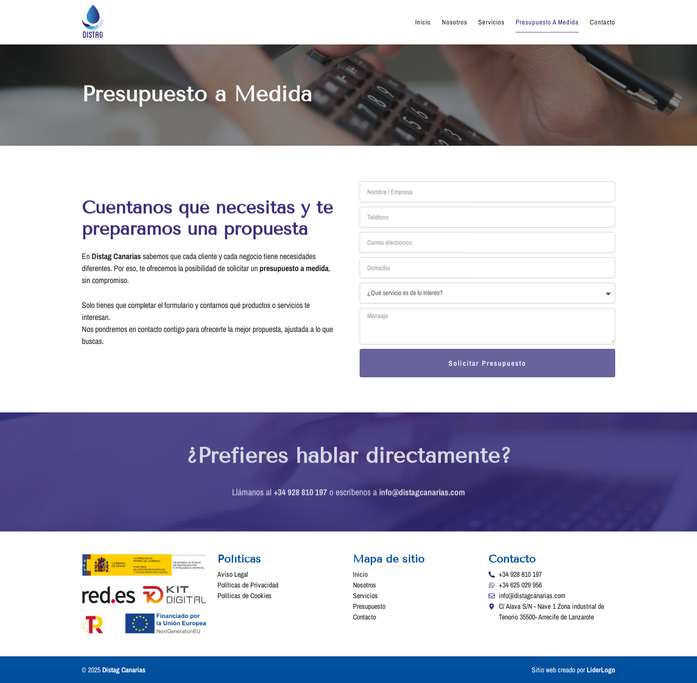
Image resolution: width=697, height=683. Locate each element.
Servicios (491, 22)
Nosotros (454, 22)
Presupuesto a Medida (547, 22)
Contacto (602, 22)
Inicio (423, 22)
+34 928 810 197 (299, 498)
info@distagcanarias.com (423, 498)
